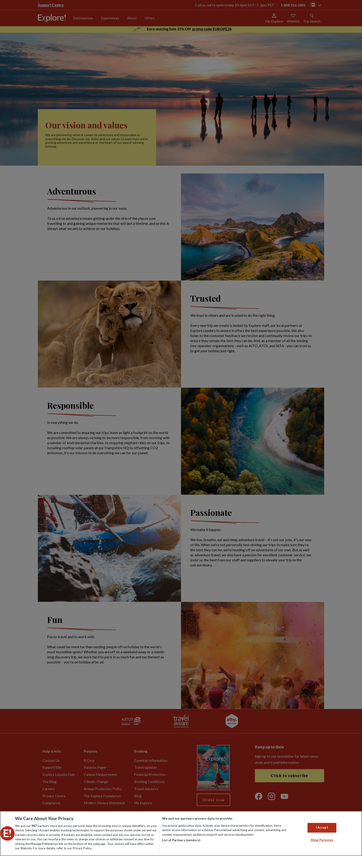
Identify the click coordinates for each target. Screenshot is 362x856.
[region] (181, 833)
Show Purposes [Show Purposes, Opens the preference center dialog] (322, 840)
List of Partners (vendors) (181, 840)
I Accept (322, 828)
